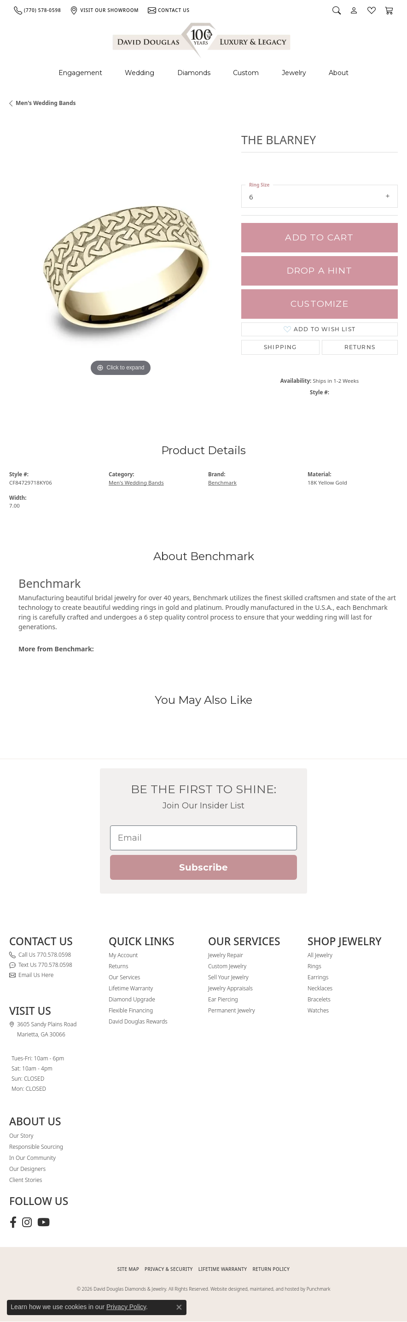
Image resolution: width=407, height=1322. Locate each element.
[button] (336, 10)
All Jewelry (320, 955)
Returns (359, 347)
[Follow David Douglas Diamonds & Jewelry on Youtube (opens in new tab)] (43, 1222)
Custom (246, 73)
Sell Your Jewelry (228, 977)
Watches (318, 1010)
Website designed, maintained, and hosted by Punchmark (270, 1289)
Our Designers (27, 1169)
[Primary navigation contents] (203, 73)
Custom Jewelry (227, 966)
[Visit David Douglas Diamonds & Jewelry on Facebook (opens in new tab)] (13, 1222)
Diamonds (193, 73)
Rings (314, 966)
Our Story (21, 1136)
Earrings (318, 977)
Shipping (280, 347)
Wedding (139, 73)
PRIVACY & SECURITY (169, 1269)
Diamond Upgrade (132, 999)
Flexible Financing (131, 1010)
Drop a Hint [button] (319, 270)
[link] (37, 10)
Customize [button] (320, 303)
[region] (120, 267)
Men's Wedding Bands (46, 103)
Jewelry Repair (225, 955)
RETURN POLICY (271, 1269)
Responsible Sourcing (36, 1147)
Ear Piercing (223, 999)
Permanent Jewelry (231, 1010)
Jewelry (294, 73)
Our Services (124, 977)
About (339, 73)
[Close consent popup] (179, 1307)
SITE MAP (128, 1269)
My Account (123, 955)
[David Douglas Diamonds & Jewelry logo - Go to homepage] (202, 39)
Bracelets (319, 999)
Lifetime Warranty (131, 988)
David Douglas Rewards (138, 1021)
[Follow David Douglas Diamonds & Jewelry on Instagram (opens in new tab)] (27, 1222)
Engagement (80, 73)
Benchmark (222, 482)
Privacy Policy (126, 1306)
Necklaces (320, 988)
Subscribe (203, 867)
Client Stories (25, 1180)
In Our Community (32, 1158)
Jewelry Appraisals (230, 988)
